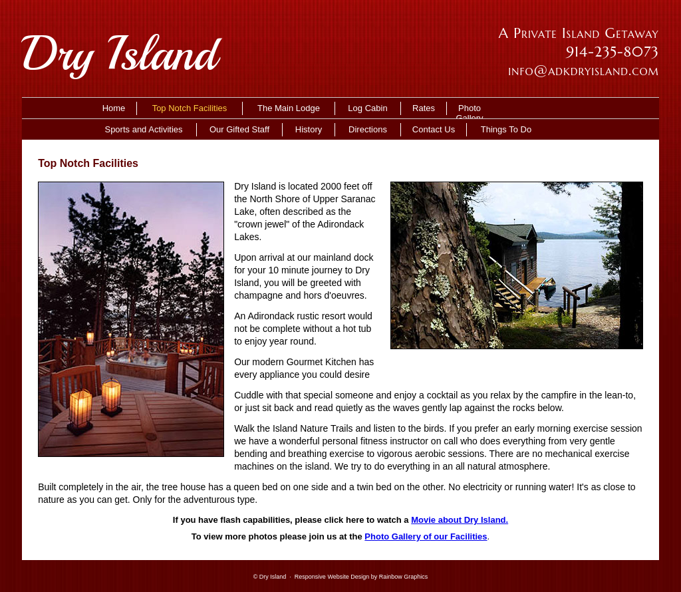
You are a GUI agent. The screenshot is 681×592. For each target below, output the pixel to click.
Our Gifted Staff (239, 129)
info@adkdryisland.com (583, 70)
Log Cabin (367, 108)
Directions (367, 129)
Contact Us (433, 129)
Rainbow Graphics (403, 576)
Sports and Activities (143, 129)
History (308, 129)
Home (114, 108)
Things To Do (506, 129)
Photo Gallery (469, 109)
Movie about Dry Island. (459, 520)
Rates (423, 108)
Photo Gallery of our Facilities (425, 536)
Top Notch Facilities (189, 108)
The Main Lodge (288, 108)
